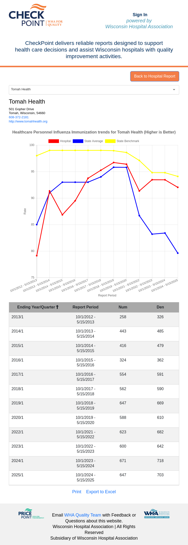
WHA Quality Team (82, 515)
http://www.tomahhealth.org (28, 121)
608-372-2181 (19, 117)
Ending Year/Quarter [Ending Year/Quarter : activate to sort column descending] (38, 307)
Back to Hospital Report (154, 76)
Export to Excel (101, 491)
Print (76, 491)
